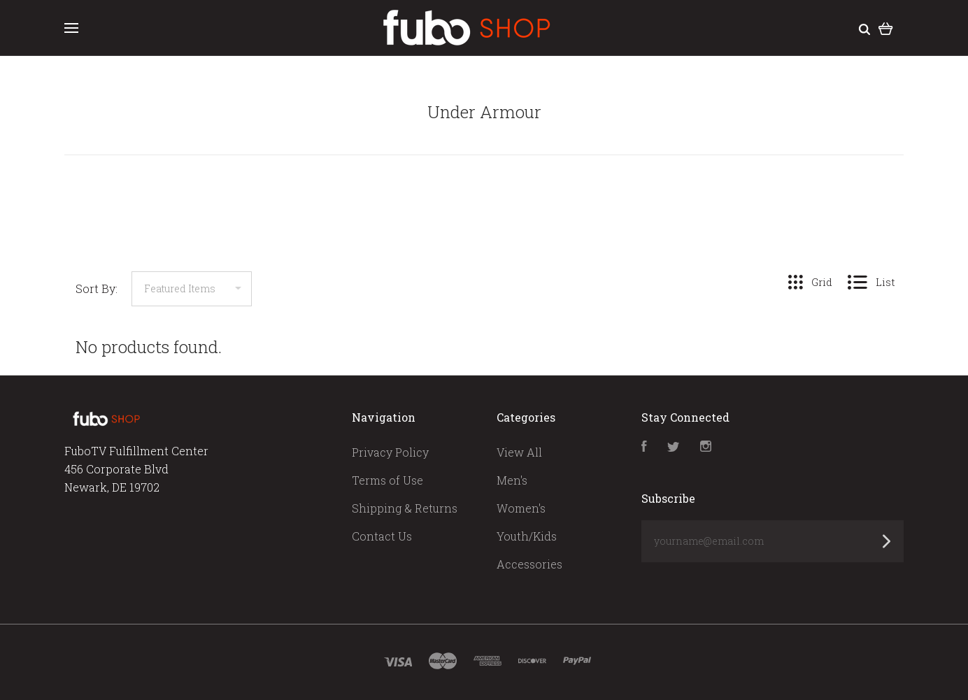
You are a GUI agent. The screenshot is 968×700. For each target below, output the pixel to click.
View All (519, 452)
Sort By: (97, 288)
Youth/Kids (527, 536)
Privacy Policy (390, 452)
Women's (521, 508)
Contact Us (382, 536)
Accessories (529, 564)
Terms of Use (387, 480)
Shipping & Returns (404, 508)
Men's (512, 480)
